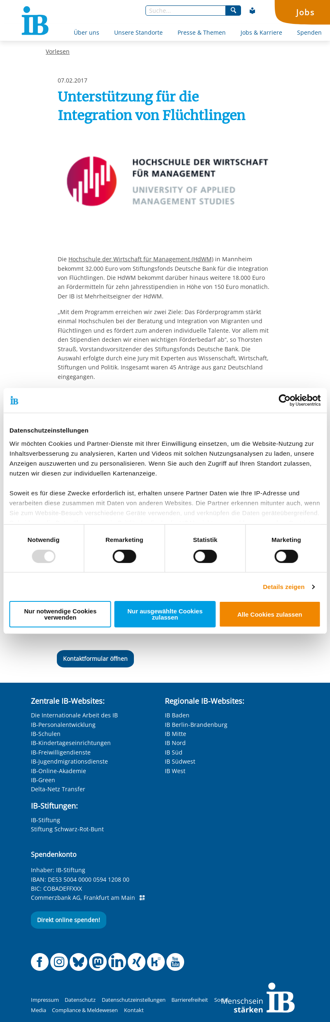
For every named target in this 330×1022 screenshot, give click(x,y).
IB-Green (43, 780)
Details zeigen (283, 586)
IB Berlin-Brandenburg (196, 725)
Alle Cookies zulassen (269, 614)
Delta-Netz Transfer (58, 789)
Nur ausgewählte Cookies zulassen (165, 614)
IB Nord (175, 743)
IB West (175, 771)
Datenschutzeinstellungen (134, 999)
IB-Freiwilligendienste (61, 752)
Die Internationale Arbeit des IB (74, 715)
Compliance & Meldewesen (85, 1010)
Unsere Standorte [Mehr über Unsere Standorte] (138, 32)
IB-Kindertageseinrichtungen (71, 743)
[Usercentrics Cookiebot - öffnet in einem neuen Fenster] (284, 400)
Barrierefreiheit (189, 999)
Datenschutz (80, 999)
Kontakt (134, 1010)
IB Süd (174, 752)
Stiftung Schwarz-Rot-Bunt (67, 829)
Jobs (305, 12)
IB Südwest (180, 761)
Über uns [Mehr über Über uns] (86, 32)
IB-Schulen (46, 734)
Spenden (309, 32)
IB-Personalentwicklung (63, 725)
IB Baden (177, 715)
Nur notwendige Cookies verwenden (60, 614)
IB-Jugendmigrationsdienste (69, 761)
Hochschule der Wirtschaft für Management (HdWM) (140, 259)
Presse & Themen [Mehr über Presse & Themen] (202, 32)
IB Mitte (175, 734)
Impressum (45, 999)
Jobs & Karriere (261, 32)
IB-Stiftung (45, 820)
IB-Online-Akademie (58, 771)
